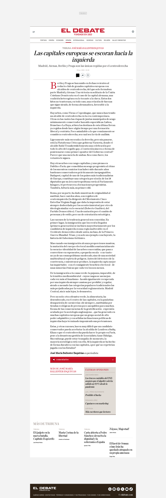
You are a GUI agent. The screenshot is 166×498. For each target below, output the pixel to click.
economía (60, 40)
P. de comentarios (103, 495)
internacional (78, 40)
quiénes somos (38, 495)
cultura (98, 40)
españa (51, 40)
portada (43, 40)
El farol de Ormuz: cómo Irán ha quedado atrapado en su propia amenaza (120, 448)
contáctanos (50, 495)
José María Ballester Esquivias (88, 48)
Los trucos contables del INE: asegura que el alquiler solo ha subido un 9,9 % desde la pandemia (99, 382)
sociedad (89, 40)
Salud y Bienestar (119, 40)
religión (107, 40)
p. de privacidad (80, 495)
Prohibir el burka (93, 395)
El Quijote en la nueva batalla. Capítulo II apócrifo (43, 435)
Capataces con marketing (96, 403)
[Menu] (33, 32)
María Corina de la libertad (69, 434)
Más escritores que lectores (97, 412)
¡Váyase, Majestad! (119, 429)
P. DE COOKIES (91, 495)
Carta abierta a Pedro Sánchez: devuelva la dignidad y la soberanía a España (95, 437)
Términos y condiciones (65, 495)
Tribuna (66, 48)
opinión (68, 40)
